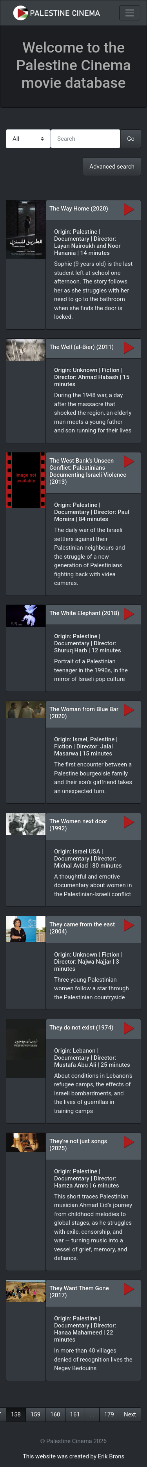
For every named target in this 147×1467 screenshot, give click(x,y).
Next (130, 1414)
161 (75, 1414)
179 (109, 1414)
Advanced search (111, 166)
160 (55, 1414)
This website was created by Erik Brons (73, 1456)
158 (16, 1414)
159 (35, 1414)
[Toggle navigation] (129, 12)
